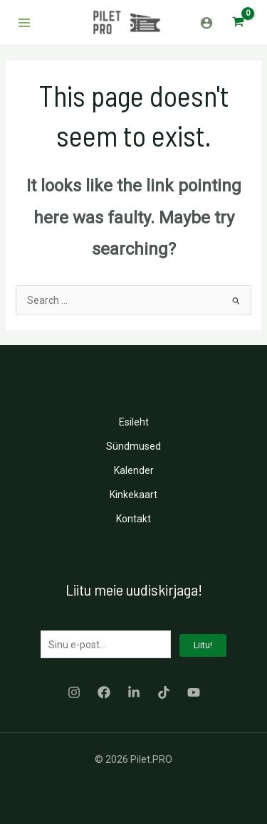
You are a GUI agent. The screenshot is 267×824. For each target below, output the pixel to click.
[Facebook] (104, 692)
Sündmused (133, 446)
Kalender (134, 470)
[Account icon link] (206, 22)
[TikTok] (163, 692)
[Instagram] (74, 692)
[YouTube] (193, 692)
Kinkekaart (133, 494)
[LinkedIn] (133, 692)
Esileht (134, 422)
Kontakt (133, 518)
